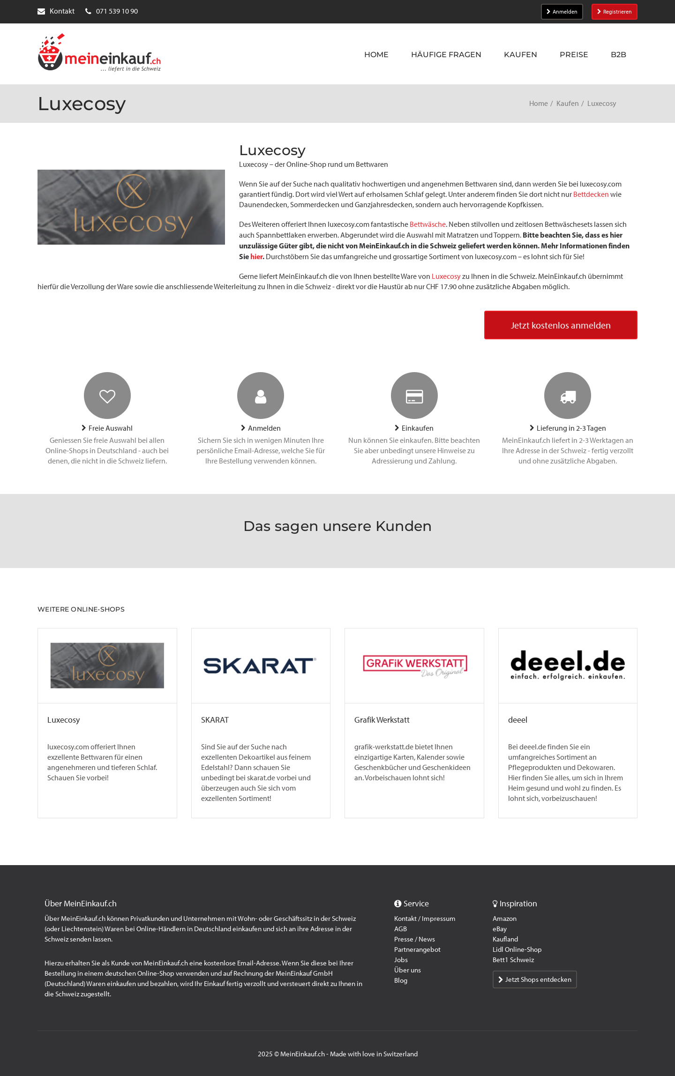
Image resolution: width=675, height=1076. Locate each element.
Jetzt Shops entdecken (534, 979)
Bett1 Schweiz (513, 960)
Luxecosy (446, 276)
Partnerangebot (417, 949)
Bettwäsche (428, 224)
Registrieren (614, 11)
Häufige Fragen (446, 54)
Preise (574, 54)
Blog (400, 980)
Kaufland (505, 939)
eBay (500, 929)
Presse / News (414, 939)
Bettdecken (591, 194)
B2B (618, 54)
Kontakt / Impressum (425, 918)
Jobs (401, 960)
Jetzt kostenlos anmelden (561, 325)
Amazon (505, 918)
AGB (400, 929)
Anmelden (562, 11)
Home (376, 54)
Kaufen (520, 54)
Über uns (407, 970)
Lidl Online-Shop (517, 949)
